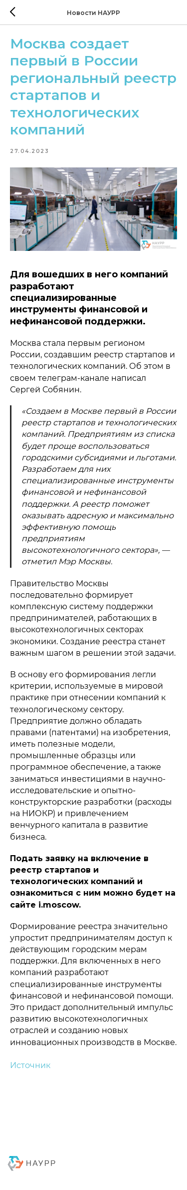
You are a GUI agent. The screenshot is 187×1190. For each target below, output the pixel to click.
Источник (30, 1065)
